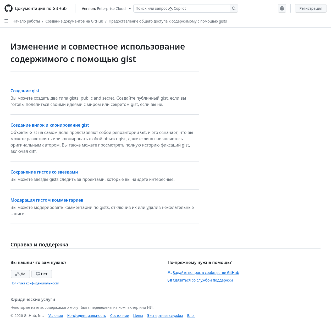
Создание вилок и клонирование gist (49, 125)
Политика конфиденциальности (34, 283)
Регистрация (310, 8)
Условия (55, 315)
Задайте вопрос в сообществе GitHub (203, 272)
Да (20, 273)
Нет (42, 273)
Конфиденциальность (86, 315)
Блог (191, 315)
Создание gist (24, 91)
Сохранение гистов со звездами (44, 172)
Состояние (119, 315)
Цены (138, 315)
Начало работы (26, 21)
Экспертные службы (165, 315)
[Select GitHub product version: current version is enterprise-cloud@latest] (106, 8)
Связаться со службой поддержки (200, 280)
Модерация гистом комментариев (46, 200)
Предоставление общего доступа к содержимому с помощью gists (168, 21)
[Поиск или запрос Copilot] (185, 8)
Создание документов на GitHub (74, 21)
